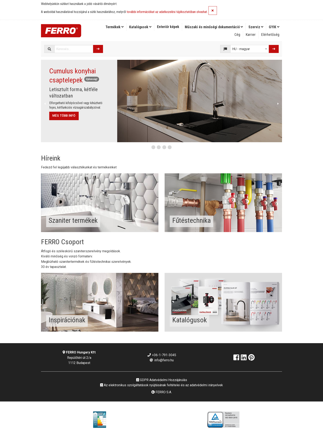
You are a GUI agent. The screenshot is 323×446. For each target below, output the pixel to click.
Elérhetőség (270, 34)
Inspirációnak (67, 320)
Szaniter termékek (73, 220)
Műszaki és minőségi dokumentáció (214, 27)
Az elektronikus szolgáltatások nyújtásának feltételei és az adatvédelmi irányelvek (161, 385)
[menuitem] (114, 27)
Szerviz (255, 27)
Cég (237, 34)
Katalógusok (140, 27)
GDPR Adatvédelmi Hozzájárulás (161, 380)
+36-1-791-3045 (161, 355)
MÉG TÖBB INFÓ (63, 115)
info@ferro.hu (161, 360)
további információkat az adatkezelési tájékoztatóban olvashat (167, 12)
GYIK (274, 27)
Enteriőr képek (168, 27)
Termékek (114, 27)
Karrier (251, 34)
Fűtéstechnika (191, 220)
